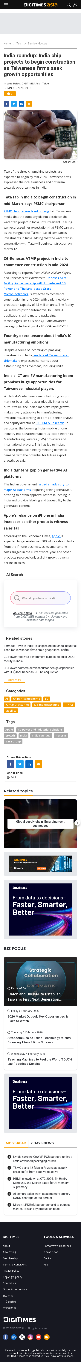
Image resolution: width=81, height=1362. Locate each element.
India (23, 735)
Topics (47, 1258)
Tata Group (13, 741)
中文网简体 (9, 1308)
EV (46, 698)
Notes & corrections (15, 1289)
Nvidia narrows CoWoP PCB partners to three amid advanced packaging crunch (42, 1159)
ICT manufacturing (46, 704)
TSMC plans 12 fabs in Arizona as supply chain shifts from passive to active (40, 1170)
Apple (56, 536)
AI (6, 698)
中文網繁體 (9, 1301)
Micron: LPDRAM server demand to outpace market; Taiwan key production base (42, 1207)
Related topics (18, 791)
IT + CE (69, 704)
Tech (19, 43)
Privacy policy (11, 1270)
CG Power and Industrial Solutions (40, 729)
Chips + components (26, 698)
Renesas (61, 735)
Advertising (9, 1252)
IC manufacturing (17, 704)
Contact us (9, 1283)
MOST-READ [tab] (16, 1143)
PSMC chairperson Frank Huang (26, 211)
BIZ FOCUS (15, 948)
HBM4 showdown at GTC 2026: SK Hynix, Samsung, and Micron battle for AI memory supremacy (41, 1183)
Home (7, 43)
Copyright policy (12, 1277)
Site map (8, 1295)
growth (10, 735)
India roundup (41, 735)
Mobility (10, 710)
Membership (10, 1258)
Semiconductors (37, 43)
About (6, 1246)
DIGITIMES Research (50, 423)
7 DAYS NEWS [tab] (42, 1143)
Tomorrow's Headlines (57, 1246)
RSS (45, 1264)
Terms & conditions (15, 1264)
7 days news (50, 1252)
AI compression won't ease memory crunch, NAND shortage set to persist (41, 1196)
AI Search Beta (22, 613)
